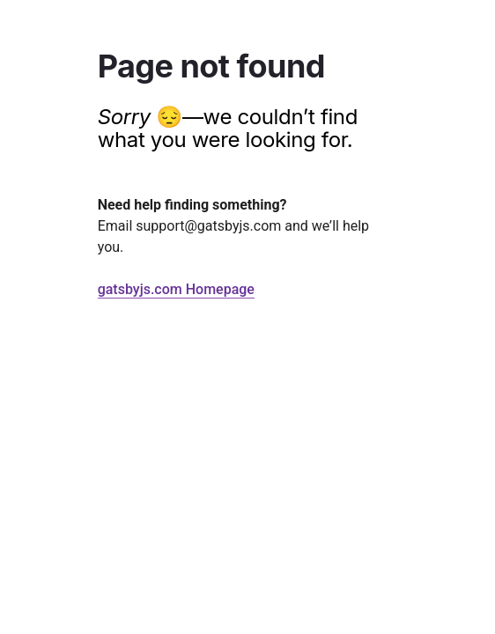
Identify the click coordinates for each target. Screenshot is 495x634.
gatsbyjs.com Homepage (176, 289)
